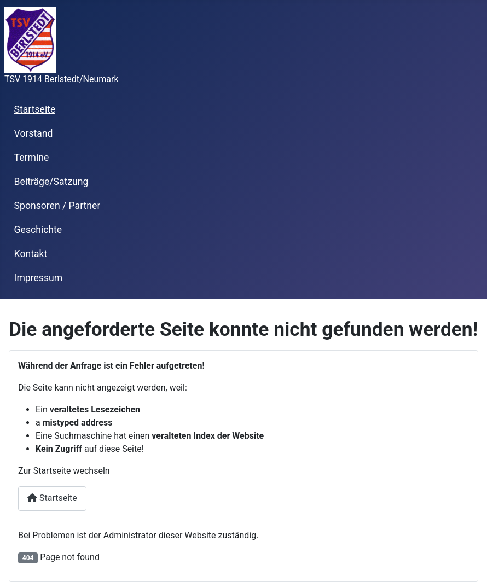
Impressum (38, 277)
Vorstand (33, 133)
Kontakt (31, 253)
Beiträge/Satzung (51, 181)
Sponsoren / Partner (57, 205)
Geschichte (38, 229)
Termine (31, 157)
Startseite (35, 109)
